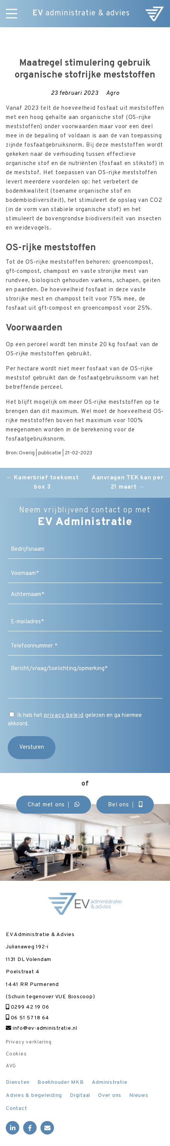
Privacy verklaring (29, 1042)
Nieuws (138, 1095)
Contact (16, 1108)
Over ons (109, 1095)
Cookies (16, 1054)
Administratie (110, 1082)
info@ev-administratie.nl (41, 1028)
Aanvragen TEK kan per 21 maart (127, 482)
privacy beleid (64, 715)
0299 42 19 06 (27, 1007)
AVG (11, 1066)
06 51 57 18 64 (27, 1018)
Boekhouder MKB (60, 1082)
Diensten (18, 1082)
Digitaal (80, 1095)
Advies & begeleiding (34, 1095)
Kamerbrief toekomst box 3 (42, 482)
